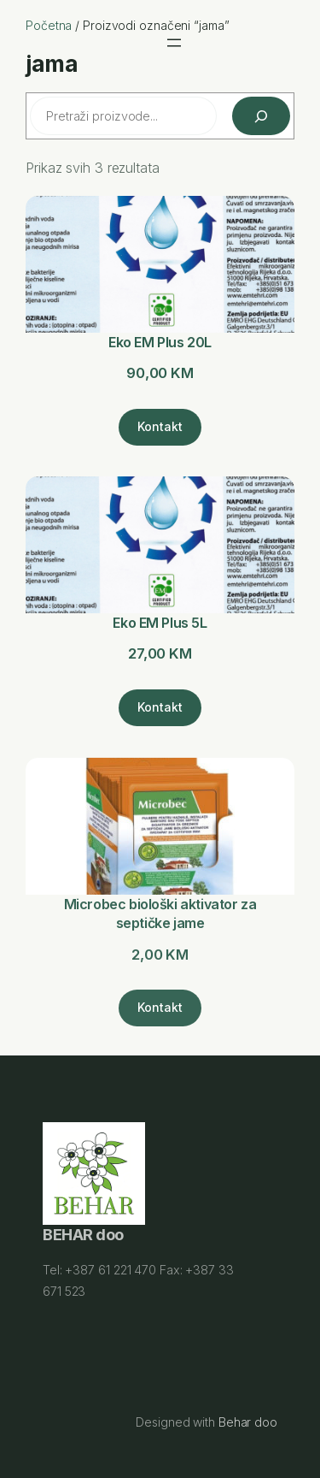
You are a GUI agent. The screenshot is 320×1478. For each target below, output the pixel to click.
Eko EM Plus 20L (160, 342)
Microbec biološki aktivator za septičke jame (160, 914)
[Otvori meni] (174, 43)
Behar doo (247, 1422)
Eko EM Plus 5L (160, 622)
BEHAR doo (83, 1236)
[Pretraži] (261, 116)
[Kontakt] (160, 427)
